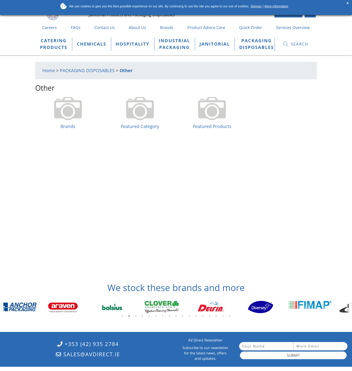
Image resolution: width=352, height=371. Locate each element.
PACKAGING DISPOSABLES (87, 70)
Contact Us (104, 27)
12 (197, 317)
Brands (167, 27)
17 (230, 317)
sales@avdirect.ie (88, 354)
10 (183, 317)
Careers (49, 27)
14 (210, 317)
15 (217, 317)
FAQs (75, 27)
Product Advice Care (206, 27)
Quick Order (250, 27)
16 (224, 317)
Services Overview (293, 27)
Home (48, 70)
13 (203, 317)
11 (190, 317)
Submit (293, 355)
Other (126, 70)
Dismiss (255, 6)
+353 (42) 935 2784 (88, 344)
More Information (276, 6)
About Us (137, 27)
